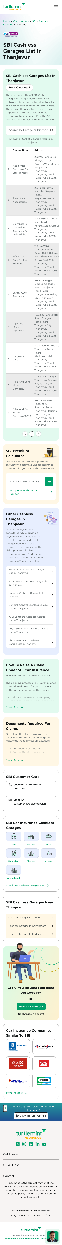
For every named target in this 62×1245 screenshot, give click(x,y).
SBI (34, 21)
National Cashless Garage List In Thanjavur (31, 595)
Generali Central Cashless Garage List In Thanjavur (31, 606)
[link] (25, 434)
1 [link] (31, 433)
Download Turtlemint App (31, 1116)
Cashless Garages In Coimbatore (30, 925)
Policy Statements (20, 1215)
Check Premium (49, 482)
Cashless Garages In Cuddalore (30, 934)
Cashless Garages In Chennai (30, 917)
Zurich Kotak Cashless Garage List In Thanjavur (31, 571)
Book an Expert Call (31, 1006)
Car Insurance (21, 21)
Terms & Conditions (42, 1215)
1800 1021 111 (21, 788)
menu (56, 6)
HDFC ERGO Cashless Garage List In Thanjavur (31, 583)
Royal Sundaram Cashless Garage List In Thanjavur (31, 630)
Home (7, 21)
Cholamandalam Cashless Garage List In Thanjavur (31, 642)
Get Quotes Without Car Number (31, 492)
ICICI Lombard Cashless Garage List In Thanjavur (31, 618)
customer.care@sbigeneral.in (30, 803)
